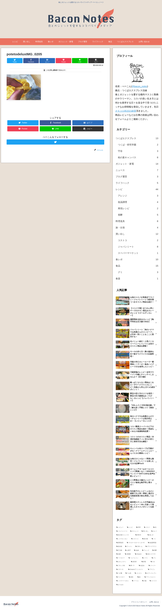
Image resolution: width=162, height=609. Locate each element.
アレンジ (138, 196)
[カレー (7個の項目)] (154, 531)
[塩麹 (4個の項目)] (119, 554)
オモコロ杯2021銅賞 (125, 111)
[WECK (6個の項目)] (140, 535)
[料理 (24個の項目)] (139, 527)
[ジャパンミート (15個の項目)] (122, 531)
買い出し (137, 234)
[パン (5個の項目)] (154, 539)
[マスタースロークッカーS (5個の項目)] (136, 542)
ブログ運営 (137, 177)
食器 (137, 278)
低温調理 (138, 202)
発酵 (138, 215)
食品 (137, 266)
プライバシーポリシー (139, 602)
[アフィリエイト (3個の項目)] (151, 577)
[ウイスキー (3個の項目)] (121, 577)
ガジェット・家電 (137, 164)
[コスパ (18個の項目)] (147, 527)
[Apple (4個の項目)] (137, 550)
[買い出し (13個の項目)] (145, 531)
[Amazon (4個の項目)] (139, 554)
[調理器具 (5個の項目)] (120, 542)
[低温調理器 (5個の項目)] (152, 542)
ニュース (137, 170)
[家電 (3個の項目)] (145, 561)
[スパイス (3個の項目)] (153, 581)
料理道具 (137, 221)
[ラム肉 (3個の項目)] (129, 573)
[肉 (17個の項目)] (155, 527)
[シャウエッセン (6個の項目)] (122, 539)
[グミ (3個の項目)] (154, 558)
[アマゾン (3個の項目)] (152, 569)
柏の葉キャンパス (138, 157)
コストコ (138, 240)
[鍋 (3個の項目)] (139, 577)
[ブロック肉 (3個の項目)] (121, 565)
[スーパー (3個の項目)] (153, 565)
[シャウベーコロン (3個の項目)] (123, 581)
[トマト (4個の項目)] (145, 558)
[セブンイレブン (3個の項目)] (151, 573)
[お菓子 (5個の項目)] (128, 550)
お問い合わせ (154, 602)
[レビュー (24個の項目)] (120, 527)
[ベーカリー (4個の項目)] (121, 558)
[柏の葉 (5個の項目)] (145, 539)
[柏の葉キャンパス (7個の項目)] (124, 535)
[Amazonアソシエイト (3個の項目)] (136, 569)
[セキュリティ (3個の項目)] (122, 561)
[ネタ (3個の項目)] (154, 561)
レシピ (137, 189)
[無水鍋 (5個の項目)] (119, 546)
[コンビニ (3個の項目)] (139, 573)
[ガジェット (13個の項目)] (134, 531)
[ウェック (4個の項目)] (146, 550)
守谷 (138, 151)
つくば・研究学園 (138, 145)
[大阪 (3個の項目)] (144, 581)
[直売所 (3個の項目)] (135, 561)
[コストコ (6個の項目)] (135, 539)
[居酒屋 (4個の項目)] (129, 554)
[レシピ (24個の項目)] (130, 527)
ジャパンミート (138, 247)
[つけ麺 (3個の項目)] (119, 573)
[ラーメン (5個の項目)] (129, 546)
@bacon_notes (139, 86)
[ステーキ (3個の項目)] (121, 569)
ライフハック (137, 183)
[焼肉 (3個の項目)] (132, 577)
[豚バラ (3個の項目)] (132, 565)
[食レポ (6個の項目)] (152, 535)
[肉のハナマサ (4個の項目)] (151, 554)
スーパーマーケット (138, 253)
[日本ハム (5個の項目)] (139, 546)
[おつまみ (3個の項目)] (136, 584)
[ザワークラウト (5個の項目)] (151, 546)
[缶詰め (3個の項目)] (142, 565)
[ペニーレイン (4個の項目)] (134, 558)
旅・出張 (137, 228)
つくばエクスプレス (137, 138)
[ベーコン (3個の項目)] (136, 581)
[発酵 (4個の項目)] (154, 550)
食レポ (137, 259)
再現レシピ (138, 208)
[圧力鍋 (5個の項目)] (119, 550)
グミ (138, 272)
